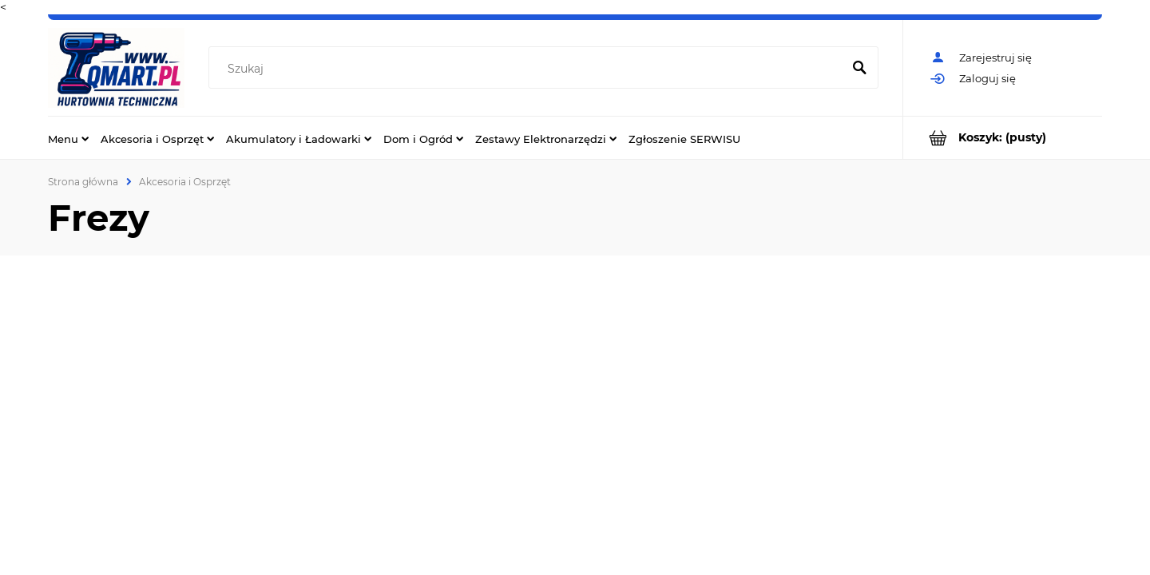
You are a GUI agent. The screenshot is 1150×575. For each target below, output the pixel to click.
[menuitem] (68, 138)
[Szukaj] (859, 68)
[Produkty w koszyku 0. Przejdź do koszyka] (1002, 138)
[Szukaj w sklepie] (528, 69)
